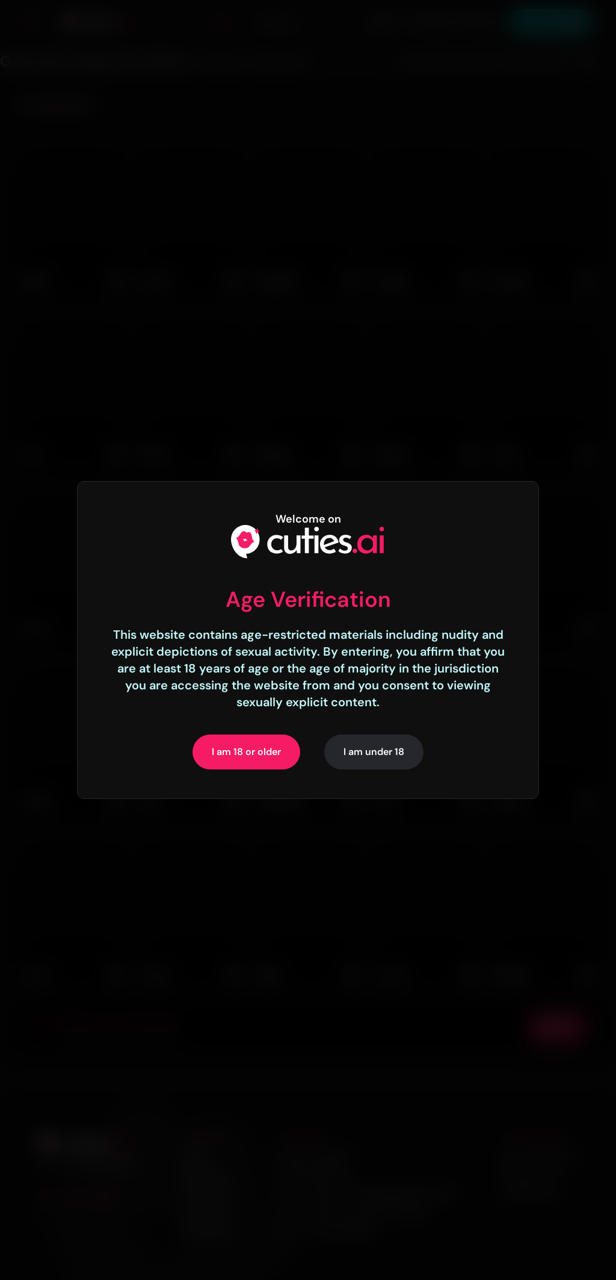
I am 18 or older (246, 751)
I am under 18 (373, 751)
